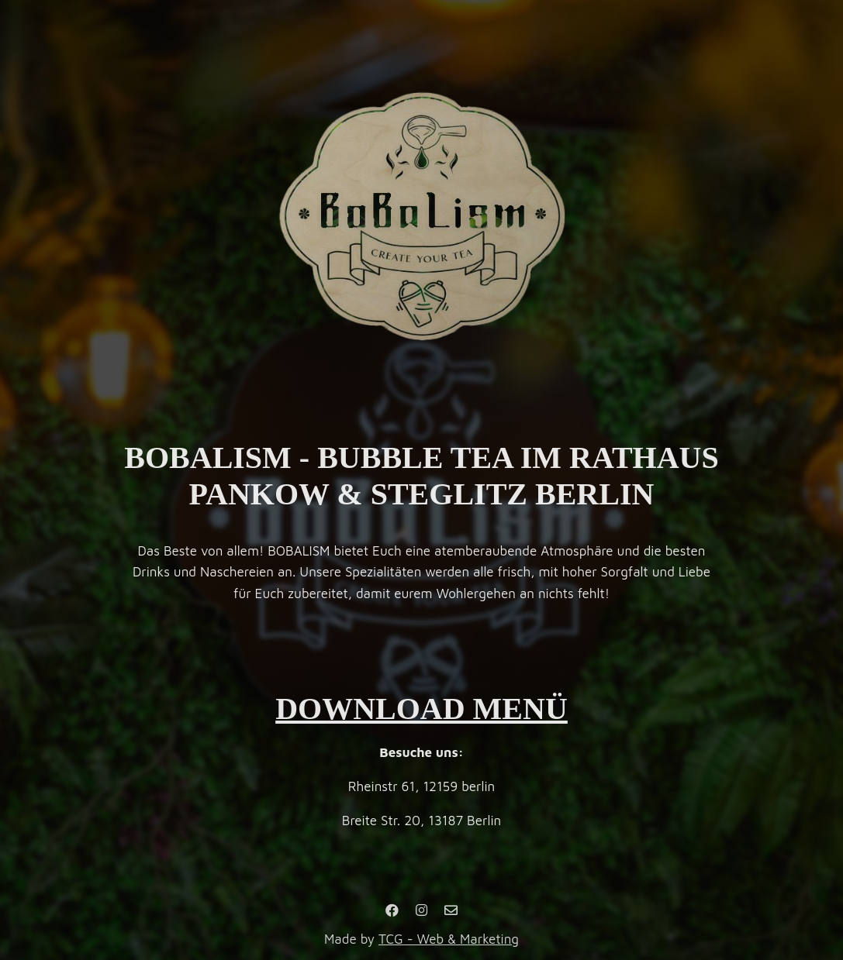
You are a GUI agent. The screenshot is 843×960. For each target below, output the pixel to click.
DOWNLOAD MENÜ (421, 708)
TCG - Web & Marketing (448, 939)
